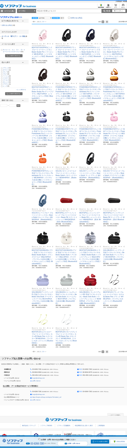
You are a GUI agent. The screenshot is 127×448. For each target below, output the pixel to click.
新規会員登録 (100, 7)
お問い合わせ (36, 381)
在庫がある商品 (8, 25)
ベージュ (7, 76)
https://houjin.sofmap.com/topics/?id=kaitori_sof (46, 397)
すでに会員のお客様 (101, 441)
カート (115, 7)
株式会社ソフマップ (29, 425)
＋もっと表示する (21, 89)
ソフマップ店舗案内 (63, 425)
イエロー (7, 78)
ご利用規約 (118, 1)
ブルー (6, 74)
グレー (6, 72)
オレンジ (7, 82)
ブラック (7, 68)
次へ (43, 21)
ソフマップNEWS (46, 425)
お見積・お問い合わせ (72, 443)
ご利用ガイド (108, 7)
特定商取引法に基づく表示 (84, 425)
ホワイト (7, 70)
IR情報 (125, 1)
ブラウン (7, 84)
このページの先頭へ (115, 415)
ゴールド (7, 80)
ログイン (123, 7)
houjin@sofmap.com (38, 378)
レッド (6, 86)
